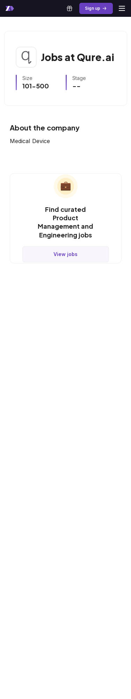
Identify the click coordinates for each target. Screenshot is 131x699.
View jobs (65, 254)
